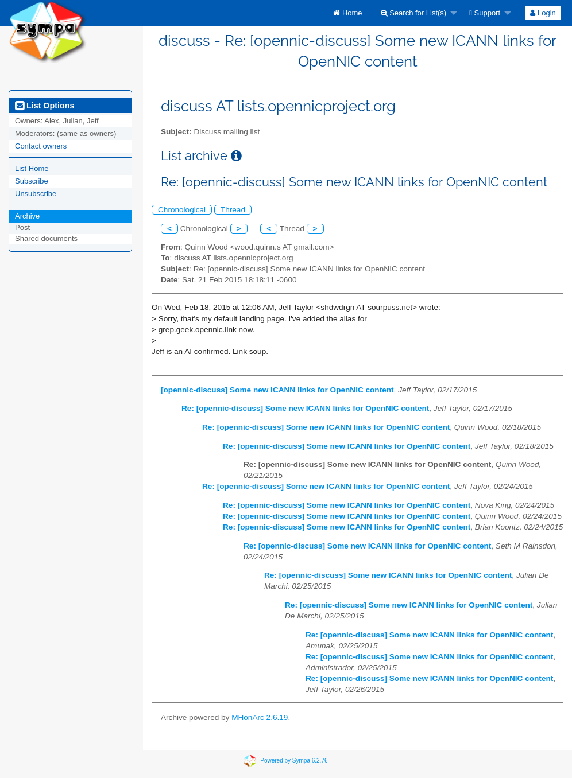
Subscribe (31, 181)
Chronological (182, 209)
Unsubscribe (35, 193)
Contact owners (41, 146)
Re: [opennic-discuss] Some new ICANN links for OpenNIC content (305, 408)
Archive (27, 216)
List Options (44, 105)
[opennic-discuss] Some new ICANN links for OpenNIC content (277, 390)
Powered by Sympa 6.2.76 (293, 760)
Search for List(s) (414, 13)
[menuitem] (347, 13)
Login (542, 13)
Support (484, 13)
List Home (32, 168)
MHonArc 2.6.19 (259, 717)
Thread (233, 209)
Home (347, 13)
